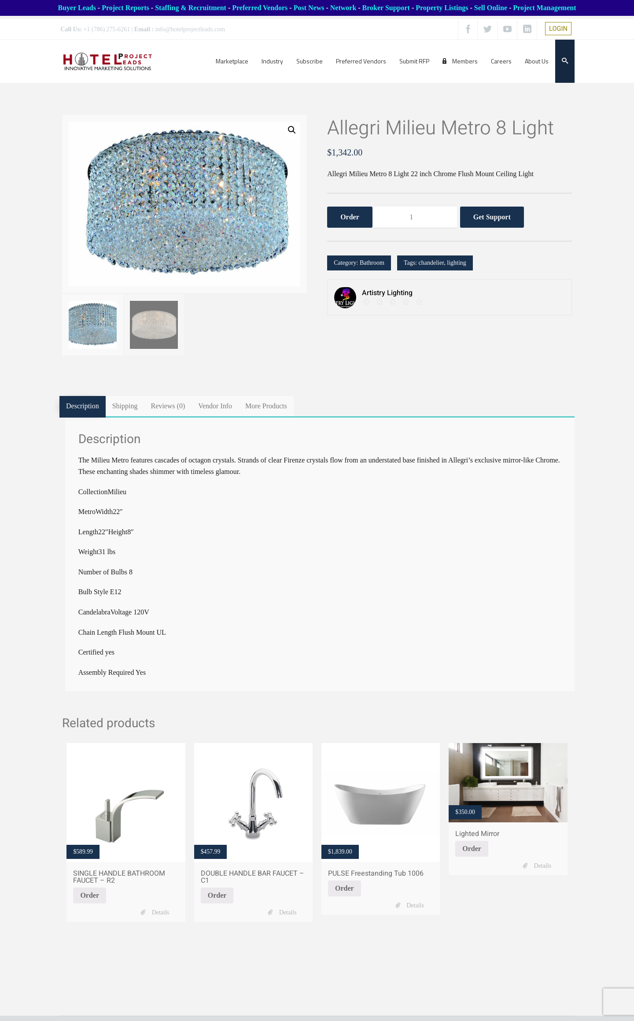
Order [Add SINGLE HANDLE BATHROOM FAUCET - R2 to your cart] (89, 895)
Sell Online (490, 7)
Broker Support (386, 7)
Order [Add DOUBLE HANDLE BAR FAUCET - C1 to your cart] (217, 895)
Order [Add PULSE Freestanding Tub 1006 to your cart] (344, 888)
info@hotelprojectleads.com (190, 29)
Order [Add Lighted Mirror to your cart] (471, 848)
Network (343, 7)
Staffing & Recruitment (190, 7)
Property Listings (442, 7)
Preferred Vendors (260, 7)
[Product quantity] (414, 218)
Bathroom (372, 263)
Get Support (492, 218)
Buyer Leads (77, 7)
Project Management (544, 7)
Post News (309, 7)
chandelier (431, 263)
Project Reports (125, 7)
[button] (292, 130)
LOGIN (558, 29)
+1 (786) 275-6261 (106, 29)
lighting (456, 263)
